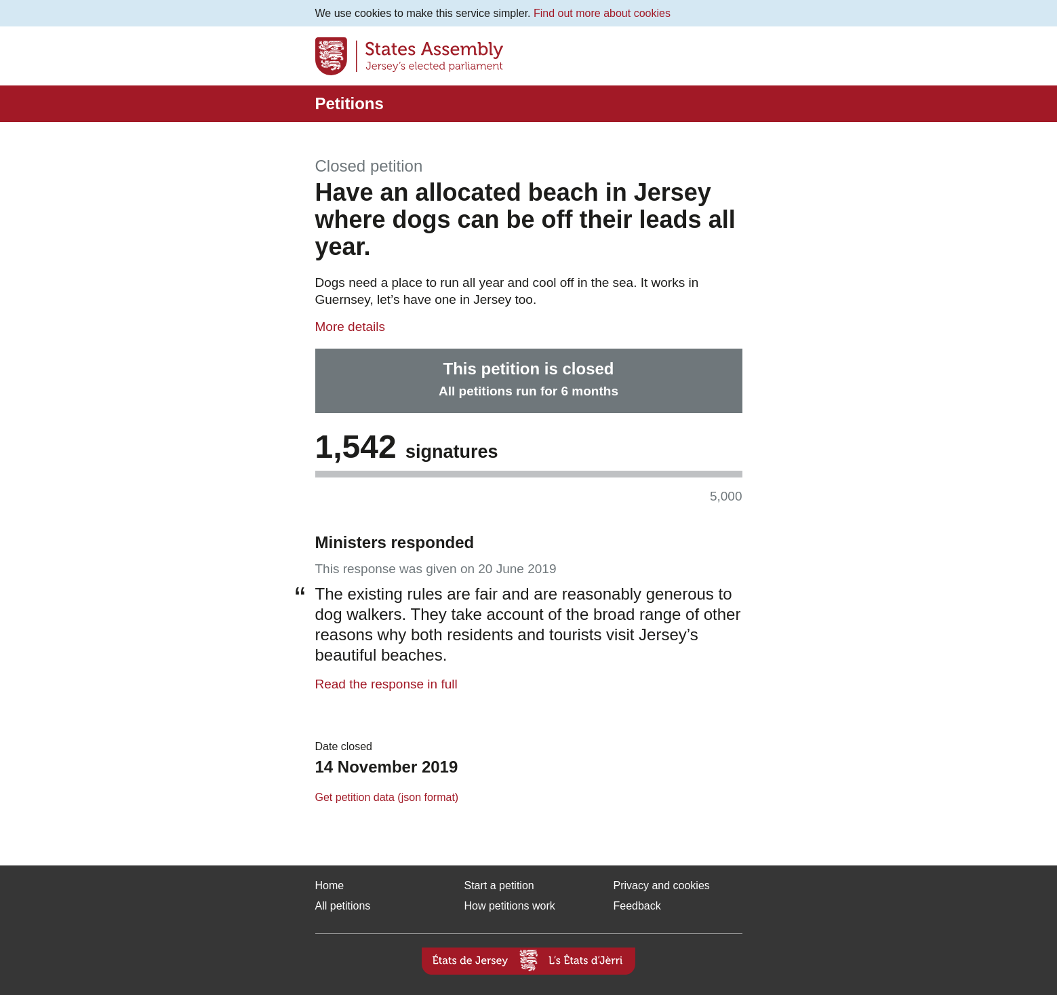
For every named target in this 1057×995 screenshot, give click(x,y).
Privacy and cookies (662, 885)
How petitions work (509, 906)
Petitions (349, 103)
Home (329, 885)
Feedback (637, 906)
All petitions (343, 906)
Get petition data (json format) (387, 797)
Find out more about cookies (602, 13)
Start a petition (499, 885)
